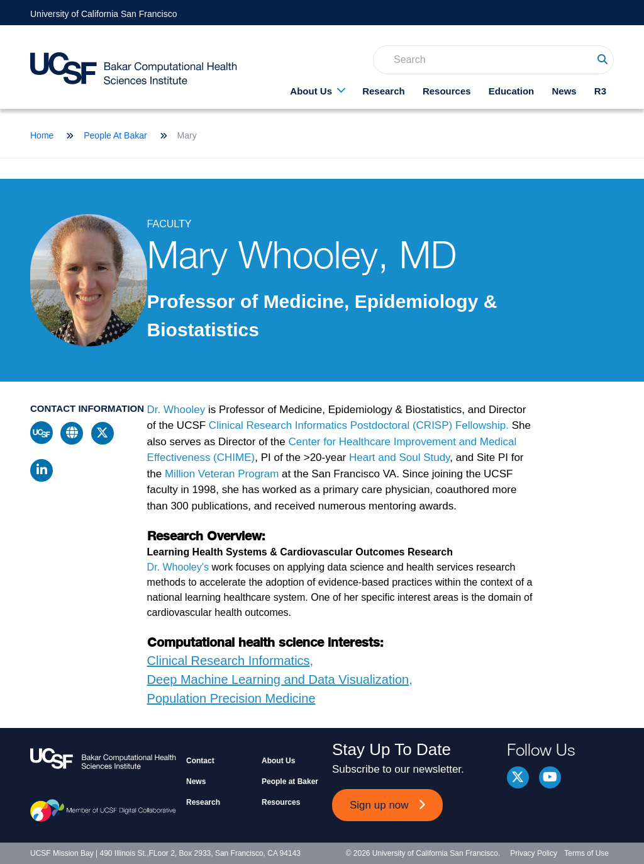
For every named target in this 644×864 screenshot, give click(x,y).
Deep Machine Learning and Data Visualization (278, 679)
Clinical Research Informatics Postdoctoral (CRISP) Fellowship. (360, 425)
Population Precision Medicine (231, 698)
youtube (550, 777)
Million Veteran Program (222, 474)
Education (512, 91)
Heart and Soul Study (399, 457)
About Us (311, 91)
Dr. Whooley (176, 410)
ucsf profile (41, 432)
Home (41, 135)
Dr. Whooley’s (178, 567)
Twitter (518, 777)
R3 (600, 91)
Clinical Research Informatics (228, 661)
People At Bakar (115, 135)
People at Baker (290, 781)
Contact (200, 760)
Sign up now (379, 805)
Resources (447, 91)
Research (383, 91)
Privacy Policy (533, 853)
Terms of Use (586, 853)
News (564, 91)
